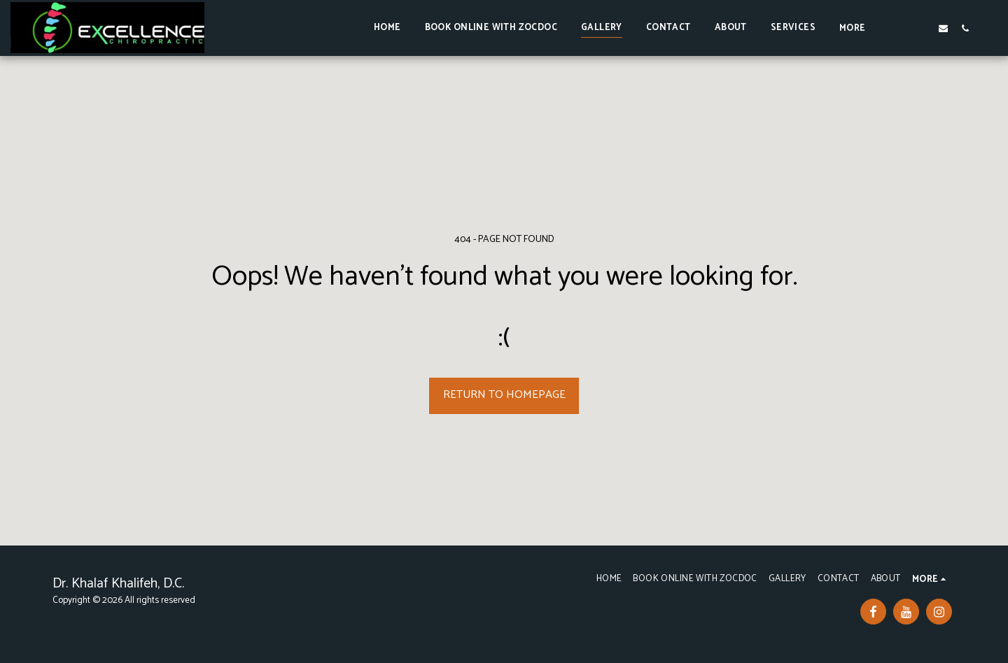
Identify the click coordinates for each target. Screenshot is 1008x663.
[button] (900, 28)
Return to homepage (504, 394)
